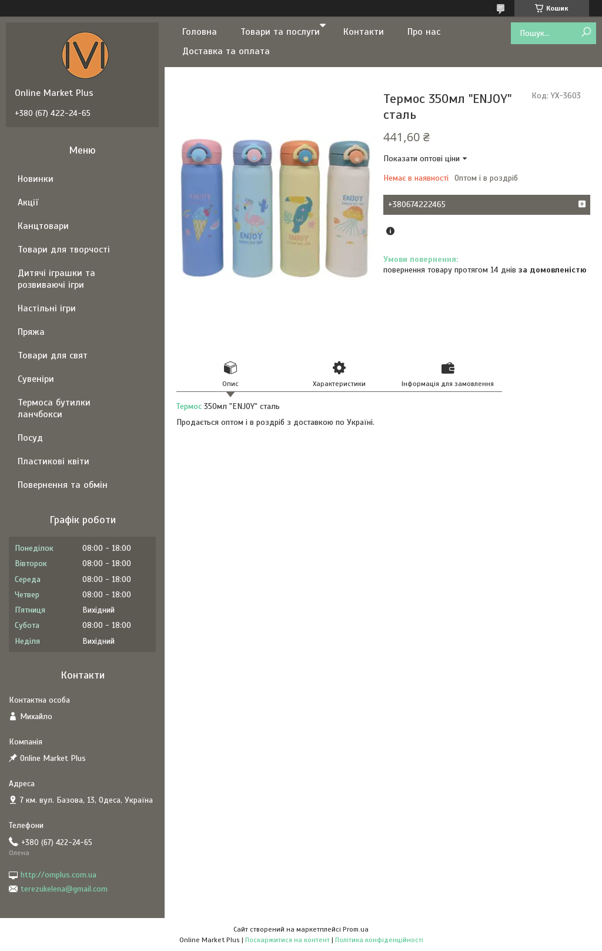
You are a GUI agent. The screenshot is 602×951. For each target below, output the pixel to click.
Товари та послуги (280, 32)
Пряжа (31, 332)
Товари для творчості (64, 249)
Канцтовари (43, 226)
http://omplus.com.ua (58, 875)
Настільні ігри (47, 308)
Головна (199, 32)
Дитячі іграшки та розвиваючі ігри (56, 279)
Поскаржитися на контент (287, 940)
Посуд (30, 438)
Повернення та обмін (63, 485)
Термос (189, 406)
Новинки (35, 179)
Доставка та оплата (226, 51)
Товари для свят (53, 355)
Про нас (423, 32)
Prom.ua (356, 929)
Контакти (363, 32)
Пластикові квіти (53, 461)
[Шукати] (586, 32)
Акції (28, 202)
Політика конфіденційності (379, 940)
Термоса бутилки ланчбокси (54, 408)
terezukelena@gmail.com (64, 889)
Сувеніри (36, 379)
